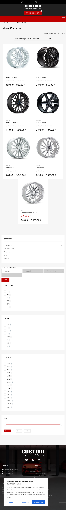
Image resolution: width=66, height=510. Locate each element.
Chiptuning (8, 245)
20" (8, 295)
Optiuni (12, 502)
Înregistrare (41, 2)
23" (8, 304)
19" (7, 291)
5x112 (8, 376)
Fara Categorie (9, 252)
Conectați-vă (31, 2)
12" (7, 346)
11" (7, 340)
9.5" (8, 331)
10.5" (8, 337)
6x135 (8, 398)
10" (7, 334)
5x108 (8, 366)
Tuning (6, 258)
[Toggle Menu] (63, 18)
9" (7, 327)
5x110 (8, 379)
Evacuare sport (9, 249)
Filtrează (7, 431)
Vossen (38, 120)
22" (8, 301)
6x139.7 (9, 401)
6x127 (8, 391)
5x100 (8, 363)
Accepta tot (38, 502)
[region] (26, 492)
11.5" (8, 343)
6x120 (8, 407)
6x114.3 (9, 404)
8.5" (8, 324)
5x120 (8, 373)
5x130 (8, 388)
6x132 (8, 394)
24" (8, 307)
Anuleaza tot (24, 502)
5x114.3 (9, 382)
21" (7, 298)
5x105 (8, 370)
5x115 (8, 385)
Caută (5, 280)
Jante (8, 75)
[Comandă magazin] (33, 39)
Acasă (3, 23)
